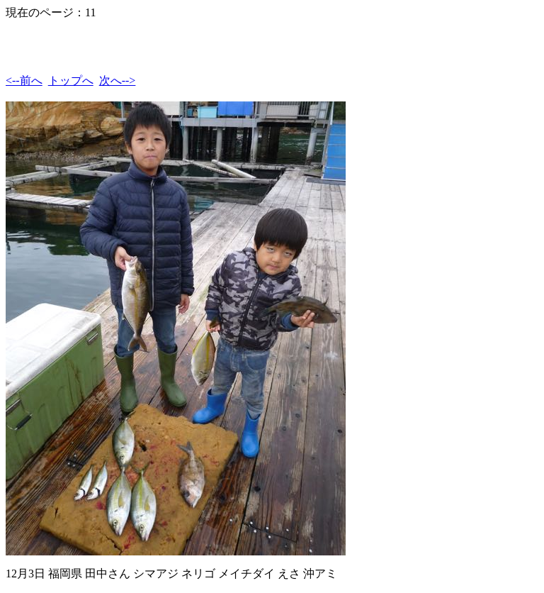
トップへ (71, 80)
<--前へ (24, 80)
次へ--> (117, 80)
